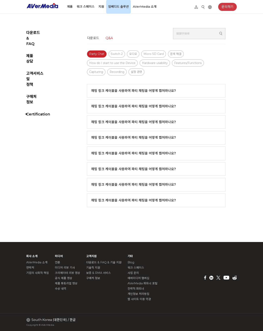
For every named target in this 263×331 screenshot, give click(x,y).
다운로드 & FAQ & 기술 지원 (104, 262)
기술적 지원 (93, 267)
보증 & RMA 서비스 (98, 273)
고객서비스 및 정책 (41, 56)
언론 (57, 262)
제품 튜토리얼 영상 (66, 283)
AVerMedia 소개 (144, 6)
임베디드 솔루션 (118, 6)
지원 (101, 6)
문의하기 (227, 7)
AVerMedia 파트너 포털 (142, 283)
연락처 (30, 267)
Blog (131, 262)
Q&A (119, 38)
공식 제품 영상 (63, 278)
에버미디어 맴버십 (138, 278)
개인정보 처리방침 (138, 294)
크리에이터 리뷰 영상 (67, 273)
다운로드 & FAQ (39, 32)
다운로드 (103, 38)
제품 (70, 6)
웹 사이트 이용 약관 (139, 299)
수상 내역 (60, 288)
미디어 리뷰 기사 (65, 267)
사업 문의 (133, 273)
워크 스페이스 (85, 6)
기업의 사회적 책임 (37, 273)
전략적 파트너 (136, 288)
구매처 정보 (35, 68)
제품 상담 (33, 44)
